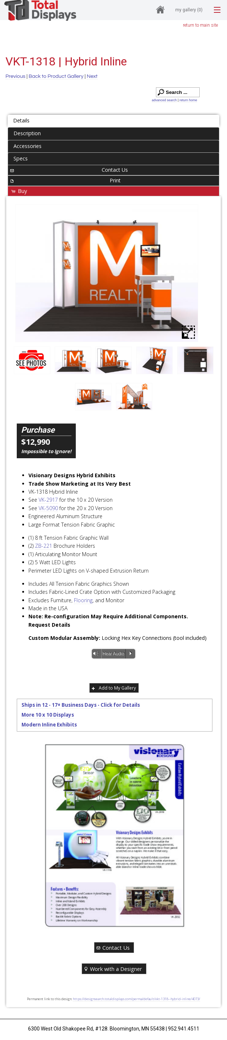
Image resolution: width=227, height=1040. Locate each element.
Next (92, 76)
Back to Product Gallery (56, 76)
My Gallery (189, 9)
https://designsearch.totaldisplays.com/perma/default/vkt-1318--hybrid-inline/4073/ (136, 999)
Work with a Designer (112, 968)
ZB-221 (43, 545)
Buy (19, 190)
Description (27, 133)
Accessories (27, 146)
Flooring (83, 600)
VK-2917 (48, 499)
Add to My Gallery (113, 688)
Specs (20, 158)
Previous (15, 76)
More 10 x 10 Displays (47, 714)
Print (65, 180)
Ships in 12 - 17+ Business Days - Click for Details (80, 705)
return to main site (200, 25)
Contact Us (68, 169)
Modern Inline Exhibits (49, 724)
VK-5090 (48, 508)
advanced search (164, 100)
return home (188, 100)
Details (21, 120)
